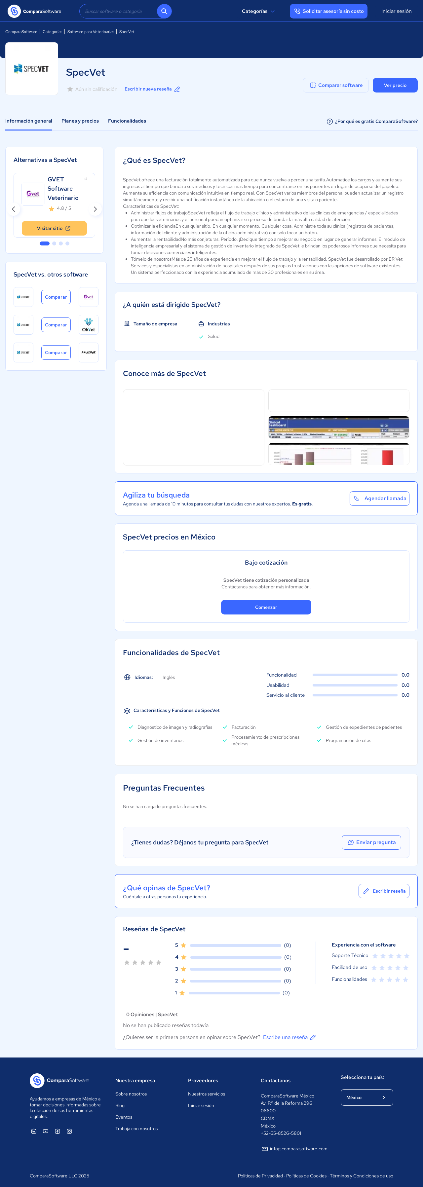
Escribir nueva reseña (153, 89)
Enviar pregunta (371, 842)
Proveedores (203, 1080)
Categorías (259, 11)
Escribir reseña (384, 891)
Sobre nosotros (131, 1094)
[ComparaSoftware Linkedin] (34, 1131)
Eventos (123, 1117)
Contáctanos (275, 1080)
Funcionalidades (127, 121)
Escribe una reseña (290, 1037)
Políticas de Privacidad (260, 1176)
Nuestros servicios (206, 1094)
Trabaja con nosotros (136, 1128)
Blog (120, 1105)
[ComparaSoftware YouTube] (46, 1131)
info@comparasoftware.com (294, 1149)
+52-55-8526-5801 (281, 1133)
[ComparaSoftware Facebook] (57, 1131)
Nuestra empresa (135, 1080)
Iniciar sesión (396, 11)
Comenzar (266, 607)
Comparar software (336, 85)
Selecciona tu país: (362, 1077)
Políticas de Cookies (306, 1176)
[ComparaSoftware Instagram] (69, 1131)
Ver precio (395, 85)
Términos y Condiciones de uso (361, 1176)
